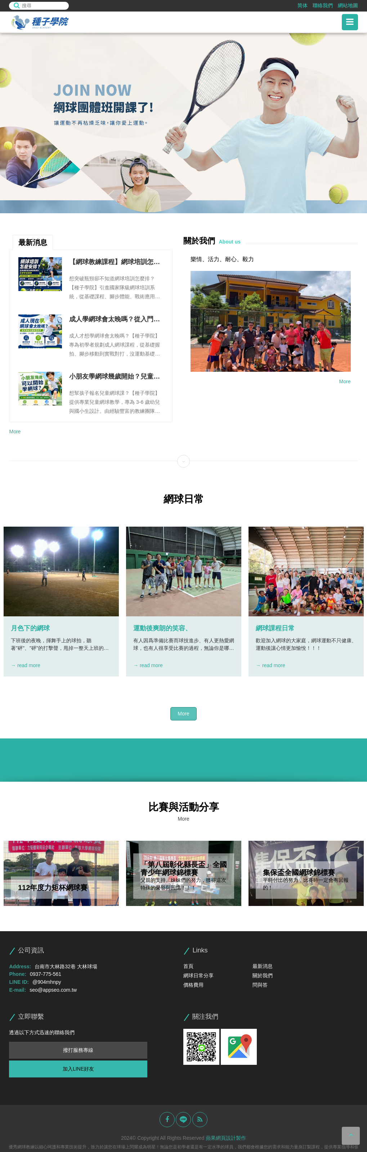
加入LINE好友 (78, 1069)
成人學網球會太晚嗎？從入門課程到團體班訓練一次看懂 (114, 320)
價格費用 (193, 985)
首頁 (188, 966)
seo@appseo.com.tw (53, 990)
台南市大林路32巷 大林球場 (66, 966)
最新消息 (262, 966)
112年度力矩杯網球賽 (53, 888)
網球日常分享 (198, 975)
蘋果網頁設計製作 (226, 1138)
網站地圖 (348, 5)
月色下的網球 (30, 628)
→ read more (25, 665)
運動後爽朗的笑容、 (162, 628)
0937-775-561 (45, 974)
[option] (183, 123)
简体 (302, 5)
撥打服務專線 (78, 1050)
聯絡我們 (323, 5)
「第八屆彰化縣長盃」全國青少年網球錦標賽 (183, 868)
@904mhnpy (46, 982)
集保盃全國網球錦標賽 (299, 872)
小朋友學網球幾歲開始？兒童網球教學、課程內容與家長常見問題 (114, 377)
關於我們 (262, 975)
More (15, 431)
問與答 (260, 985)
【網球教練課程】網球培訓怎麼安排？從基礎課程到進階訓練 (114, 262)
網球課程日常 (275, 628)
